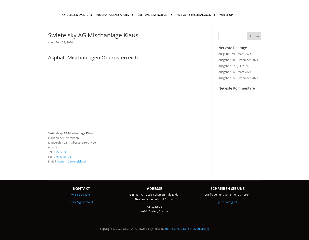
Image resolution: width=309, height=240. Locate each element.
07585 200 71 (62, 157)
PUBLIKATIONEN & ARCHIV (112, 15)
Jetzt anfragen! (227, 202)
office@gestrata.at (81, 202)
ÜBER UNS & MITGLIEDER (153, 15)
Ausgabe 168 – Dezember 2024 (238, 60)
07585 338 (60, 152)
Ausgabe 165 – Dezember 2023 (238, 78)
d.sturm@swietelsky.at (71, 161)
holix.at (158, 229)
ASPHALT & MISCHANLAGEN (194, 15)
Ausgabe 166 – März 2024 (234, 72)
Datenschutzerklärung (195, 229)
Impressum (171, 229)
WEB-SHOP (226, 15)
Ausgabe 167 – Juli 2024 (233, 66)
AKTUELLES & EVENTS (75, 15)
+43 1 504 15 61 (81, 194)
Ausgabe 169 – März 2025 (234, 54)
